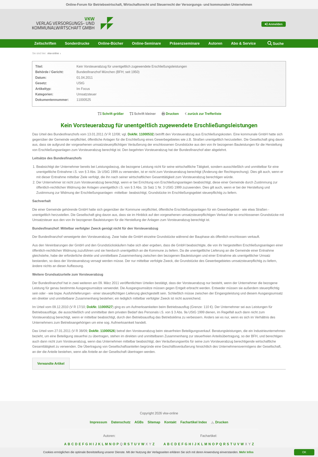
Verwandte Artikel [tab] (50, 363)
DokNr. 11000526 (102, 331)
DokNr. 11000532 (140, 134)
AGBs (138, 422)
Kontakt (170, 422)
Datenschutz (120, 422)
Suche (278, 44)
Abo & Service (243, 43)
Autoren (215, 43)
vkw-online (53, 53)
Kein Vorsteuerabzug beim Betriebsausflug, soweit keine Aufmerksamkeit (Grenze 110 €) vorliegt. (115, 380)
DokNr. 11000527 (100, 307)
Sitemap (154, 422)
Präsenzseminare (185, 43)
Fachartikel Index (193, 422)
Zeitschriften (45, 43)
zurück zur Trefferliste (204, 113)
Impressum (98, 422)
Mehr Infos (246, 452)
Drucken (172, 113)
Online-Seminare (146, 43)
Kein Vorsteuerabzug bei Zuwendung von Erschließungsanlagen (89, 375)
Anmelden (274, 24)
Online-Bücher (110, 43)
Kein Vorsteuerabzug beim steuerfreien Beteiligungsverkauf (86, 385)
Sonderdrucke (77, 43)
